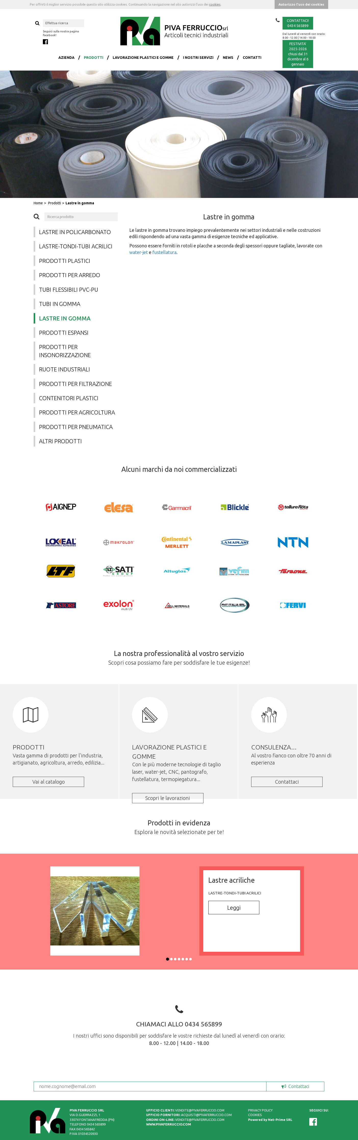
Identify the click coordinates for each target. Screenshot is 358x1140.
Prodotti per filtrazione (75, 384)
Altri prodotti (60, 441)
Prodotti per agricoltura (77, 412)
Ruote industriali (64, 369)
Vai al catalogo (48, 782)
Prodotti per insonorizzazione (65, 351)
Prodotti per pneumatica (76, 427)
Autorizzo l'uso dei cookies (301, 4)
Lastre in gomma (80, 203)
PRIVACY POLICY (260, 1110)
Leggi (234, 907)
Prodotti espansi (63, 332)
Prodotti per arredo (69, 275)
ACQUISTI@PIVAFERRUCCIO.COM (206, 1115)
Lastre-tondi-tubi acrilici (75, 246)
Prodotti (54, 203)
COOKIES (255, 1115)
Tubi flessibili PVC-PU (68, 289)
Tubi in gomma (59, 304)
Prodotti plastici (64, 261)
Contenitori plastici (68, 398)
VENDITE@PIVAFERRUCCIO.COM (199, 1110)
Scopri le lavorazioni (167, 798)
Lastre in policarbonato (75, 232)
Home (38, 203)
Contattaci (287, 782)
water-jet (138, 252)
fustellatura (164, 252)
